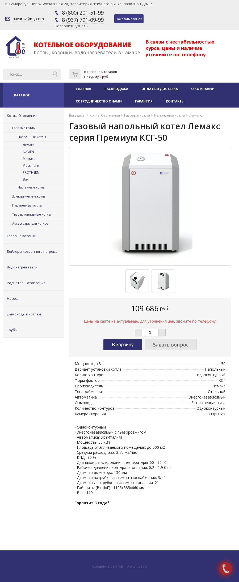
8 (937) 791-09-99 (83, 19)
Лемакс (28, 145)
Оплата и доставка (159, 89)
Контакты (175, 101)
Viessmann (31, 165)
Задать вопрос (170, 344)
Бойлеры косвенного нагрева (32, 251)
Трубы (12, 329)
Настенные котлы (31, 187)
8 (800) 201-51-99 (83, 12)
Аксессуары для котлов (30, 223)
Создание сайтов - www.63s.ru (119, 566)
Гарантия (144, 101)
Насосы (13, 298)
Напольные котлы (32, 137)
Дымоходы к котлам (24, 314)
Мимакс (29, 158)
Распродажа (116, 89)
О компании (203, 89)
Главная (83, 89)
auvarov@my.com (28, 18)
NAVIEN (28, 151)
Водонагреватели (22, 267)
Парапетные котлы (27, 205)
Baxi (26, 179)
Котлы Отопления (22, 115)
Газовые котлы (23, 128)
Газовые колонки (21, 235)
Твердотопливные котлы (31, 214)
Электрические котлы (29, 196)
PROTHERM (31, 172)
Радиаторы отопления (26, 282)
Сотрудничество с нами (99, 101)
